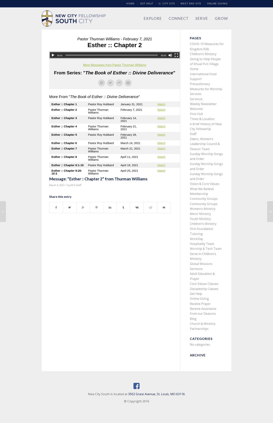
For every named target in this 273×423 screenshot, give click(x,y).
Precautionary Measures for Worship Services (206, 89)
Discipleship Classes (204, 289)
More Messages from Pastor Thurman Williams (114, 65)
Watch (161, 104)
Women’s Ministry (202, 209)
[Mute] (170, 55)
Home (130, 3)
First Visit (196, 114)
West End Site (191, 3)
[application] (114, 55)
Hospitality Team (202, 244)
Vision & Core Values (204, 184)
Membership (199, 194)
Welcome (196, 109)
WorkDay (196, 239)
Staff (193, 134)
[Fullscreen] (176, 55)
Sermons (196, 99)
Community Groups (204, 199)
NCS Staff (76, 185)
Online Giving (217, 3)
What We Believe (202, 189)
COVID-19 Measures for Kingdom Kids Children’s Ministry (207, 49)
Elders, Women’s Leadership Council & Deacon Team (205, 144)
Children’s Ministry (203, 224)
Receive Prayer (200, 304)
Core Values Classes (204, 284)
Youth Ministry (200, 219)
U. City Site (167, 3)
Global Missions (201, 264)
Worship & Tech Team (206, 249)
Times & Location (202, 119)
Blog (193, 319)
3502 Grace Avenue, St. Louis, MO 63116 (156, 394)
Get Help (146, 3)
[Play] (53, 55)
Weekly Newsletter (203, 104)
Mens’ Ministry (200, 214)
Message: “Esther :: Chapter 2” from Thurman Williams (98, 178)
